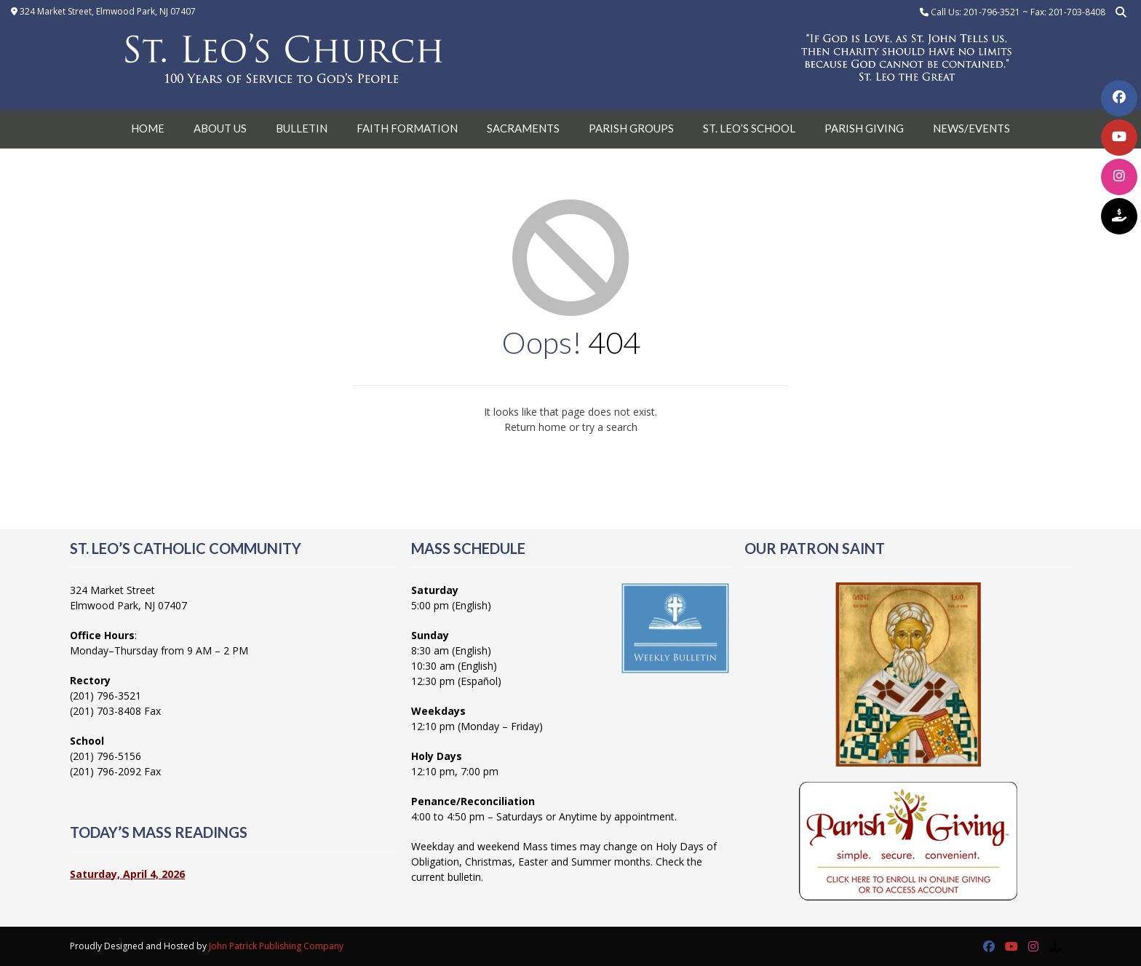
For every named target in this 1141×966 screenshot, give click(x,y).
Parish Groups (631, 128)
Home (147, 128)
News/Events (971, 128)
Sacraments (523, 128)
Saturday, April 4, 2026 (127, 874)
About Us (220, 128)
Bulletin (301, 128)
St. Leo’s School (749, 128)
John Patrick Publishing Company (276, 946)
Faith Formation (407, 128)
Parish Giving (864, 128)
